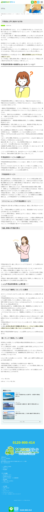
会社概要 (5, 486)
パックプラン (6, 482)
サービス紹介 (5, 473)
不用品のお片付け (7, 476)
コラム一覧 (22, 421)
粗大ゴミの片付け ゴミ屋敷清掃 (10, 477)
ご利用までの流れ (7, 466)
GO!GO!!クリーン (20, 500)
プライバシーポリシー (8, 492)
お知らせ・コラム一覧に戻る (8, 381)
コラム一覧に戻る (5, 378)
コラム (4, 489)
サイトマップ (6, 490)
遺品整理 (5, 479)
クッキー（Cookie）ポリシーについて (12, 493)
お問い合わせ (6, 487)
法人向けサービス (7, 474)
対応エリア (5, 468)
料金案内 (5, 469)
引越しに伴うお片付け (8, 480)
